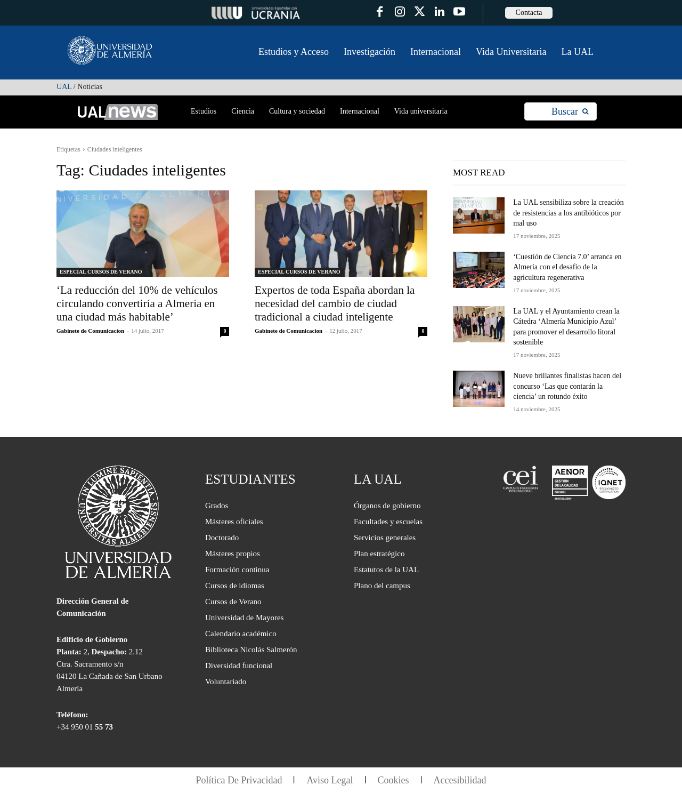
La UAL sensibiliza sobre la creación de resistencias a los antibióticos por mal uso (568, 212)
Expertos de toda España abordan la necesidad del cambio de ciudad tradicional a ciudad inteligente (335, 303)
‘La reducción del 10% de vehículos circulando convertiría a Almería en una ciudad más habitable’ (137, 303)
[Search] (569, 112)
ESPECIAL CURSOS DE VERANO (101, 272)
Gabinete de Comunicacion (90, 330)
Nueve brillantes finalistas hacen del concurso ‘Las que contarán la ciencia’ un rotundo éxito (567, 386)
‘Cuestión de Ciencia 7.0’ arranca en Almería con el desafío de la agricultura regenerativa (567, 267)
